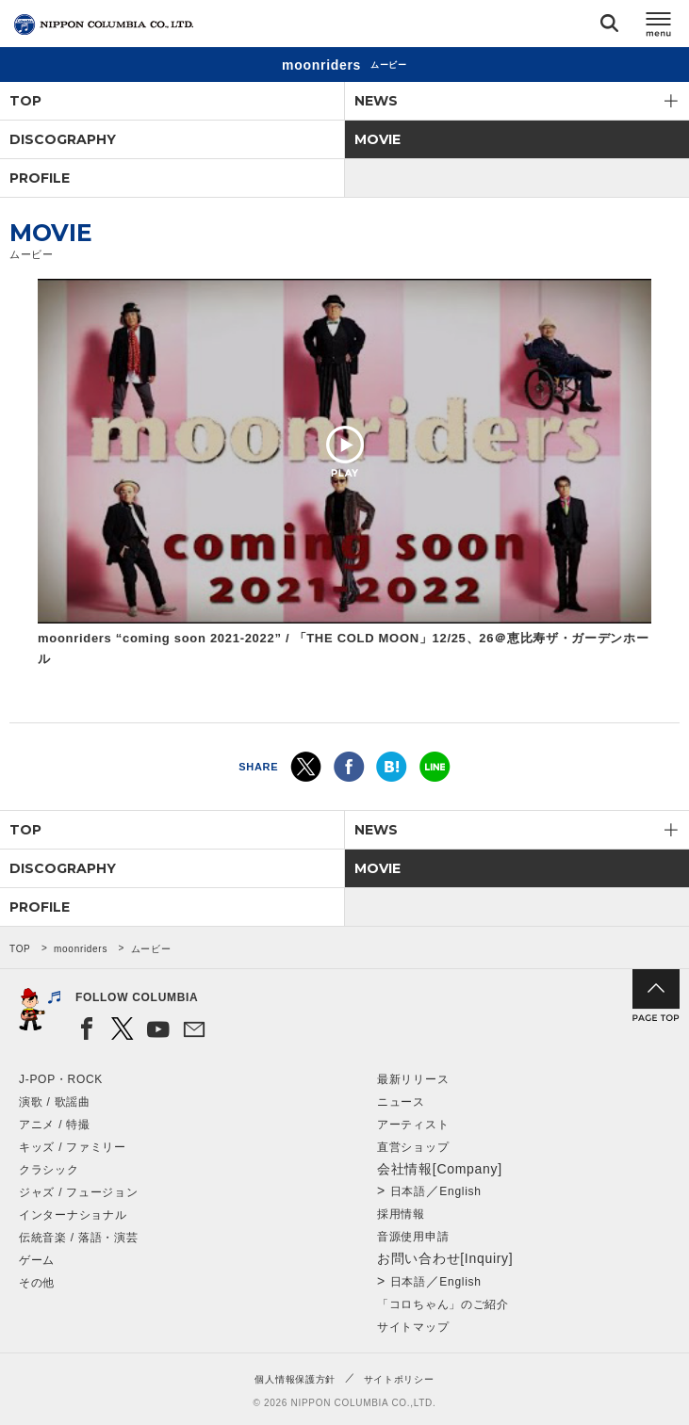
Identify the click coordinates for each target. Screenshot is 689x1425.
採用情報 (401, 1214)
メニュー (658, 27)
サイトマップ (413, 1327)
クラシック (49, 1169)
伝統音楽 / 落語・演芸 (78, 1237)
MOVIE (377, 139)
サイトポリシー (399, 1379)
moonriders (80, 949)
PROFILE (39, 178)
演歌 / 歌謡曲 (54, 1102)
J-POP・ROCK (61, 1079)
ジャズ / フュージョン (78, 1192)
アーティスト (413, 1124)
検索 (609, 27)
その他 (37, 1282)
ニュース (401, 1102)
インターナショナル (72, 1215)
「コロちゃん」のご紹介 (443, 1304)
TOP (25, 100)
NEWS (376, 100)
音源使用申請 (413, 1236)
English (460, 1191)
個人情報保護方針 (295, 1379)
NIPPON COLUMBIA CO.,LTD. (103, 24)
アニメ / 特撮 (54, 1124)
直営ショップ (413, 1147)
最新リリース (413, 1079)
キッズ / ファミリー (72, 1147)
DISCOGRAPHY (62, 139)
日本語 (408, 1191)
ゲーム (37, 1260)
